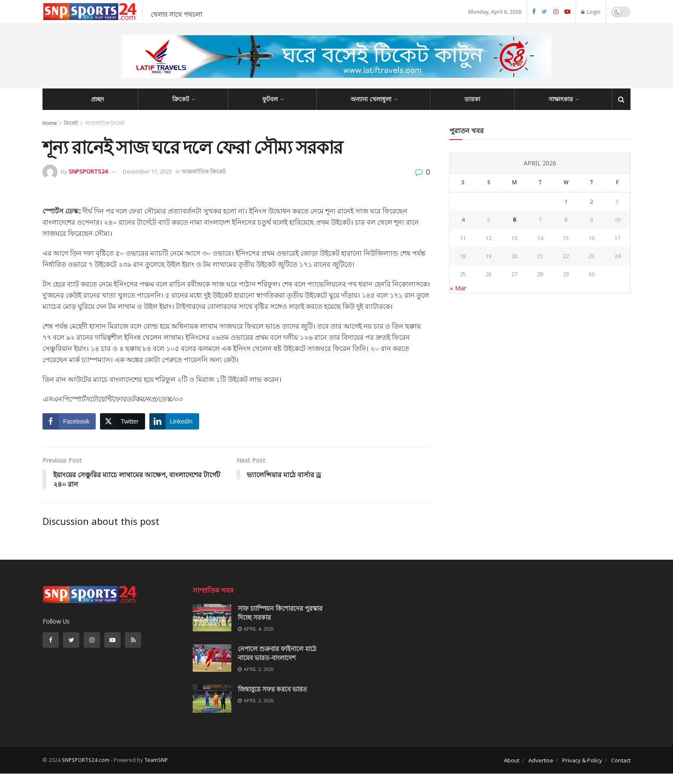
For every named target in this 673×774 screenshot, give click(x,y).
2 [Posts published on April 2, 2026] (591, 201)
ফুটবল (270, 99)
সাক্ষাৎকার (561, 99)
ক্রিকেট (180, 99)
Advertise (540, 760)
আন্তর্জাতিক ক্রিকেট (104, 123)
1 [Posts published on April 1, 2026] (565, 201)
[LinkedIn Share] (174, 421)
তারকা (472, 99)
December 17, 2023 (147, 171)
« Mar (458, 288)
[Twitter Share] (122, 421)
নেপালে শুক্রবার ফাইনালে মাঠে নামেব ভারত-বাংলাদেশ (277, 653)
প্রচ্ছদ (97, 99)
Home (49, 123)
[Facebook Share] (69, 421)
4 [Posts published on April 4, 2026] (462, 219)
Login (590, 11)
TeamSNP (155, 760)
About (511, 760)
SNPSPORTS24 (88, 171)
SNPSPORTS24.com (85, 760)
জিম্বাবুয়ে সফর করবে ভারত (272, 689)
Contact (621, 760)
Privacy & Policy (582, 760)
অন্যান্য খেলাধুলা (371, 99)
